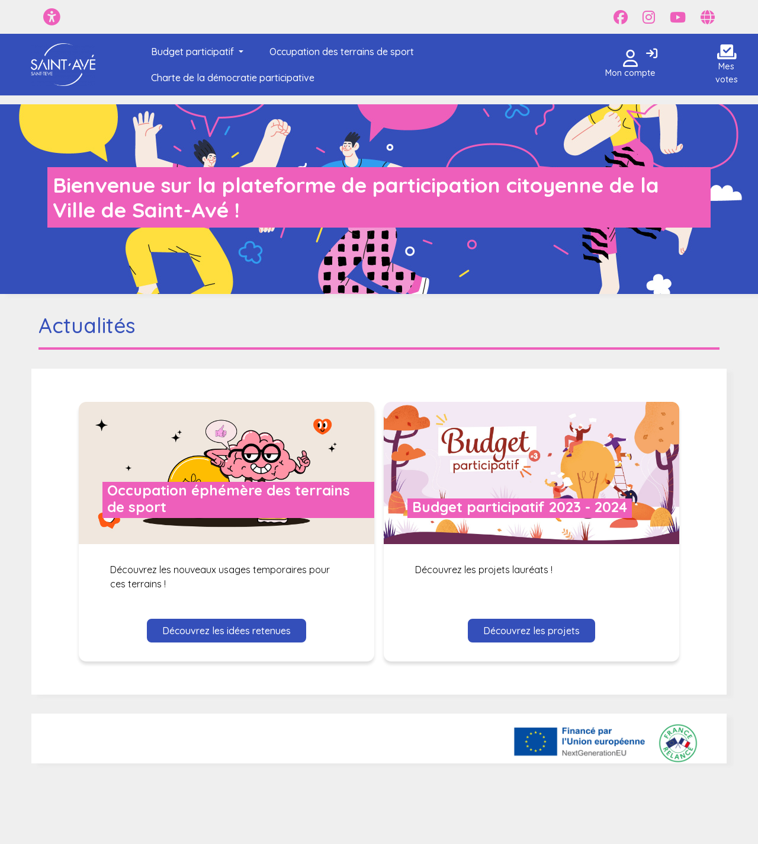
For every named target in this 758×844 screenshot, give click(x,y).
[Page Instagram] (649, 17)
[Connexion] (652, 54)
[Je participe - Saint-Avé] (63, 64)
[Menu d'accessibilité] (52, 17)
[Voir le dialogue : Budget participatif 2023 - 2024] (531, 473)
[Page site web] (707, 17)
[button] (194, 52)
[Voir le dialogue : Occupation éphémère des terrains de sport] (226, 473)
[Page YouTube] (677, 17)
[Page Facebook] (620, 17)
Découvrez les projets (531, 631)
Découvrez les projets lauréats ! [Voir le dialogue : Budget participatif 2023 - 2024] (484, 570)
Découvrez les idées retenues (226, 631)
